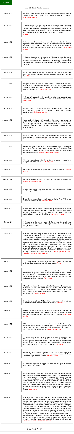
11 (44, 8)
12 (46, 8)
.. (48, 8)
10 (41, 8)
